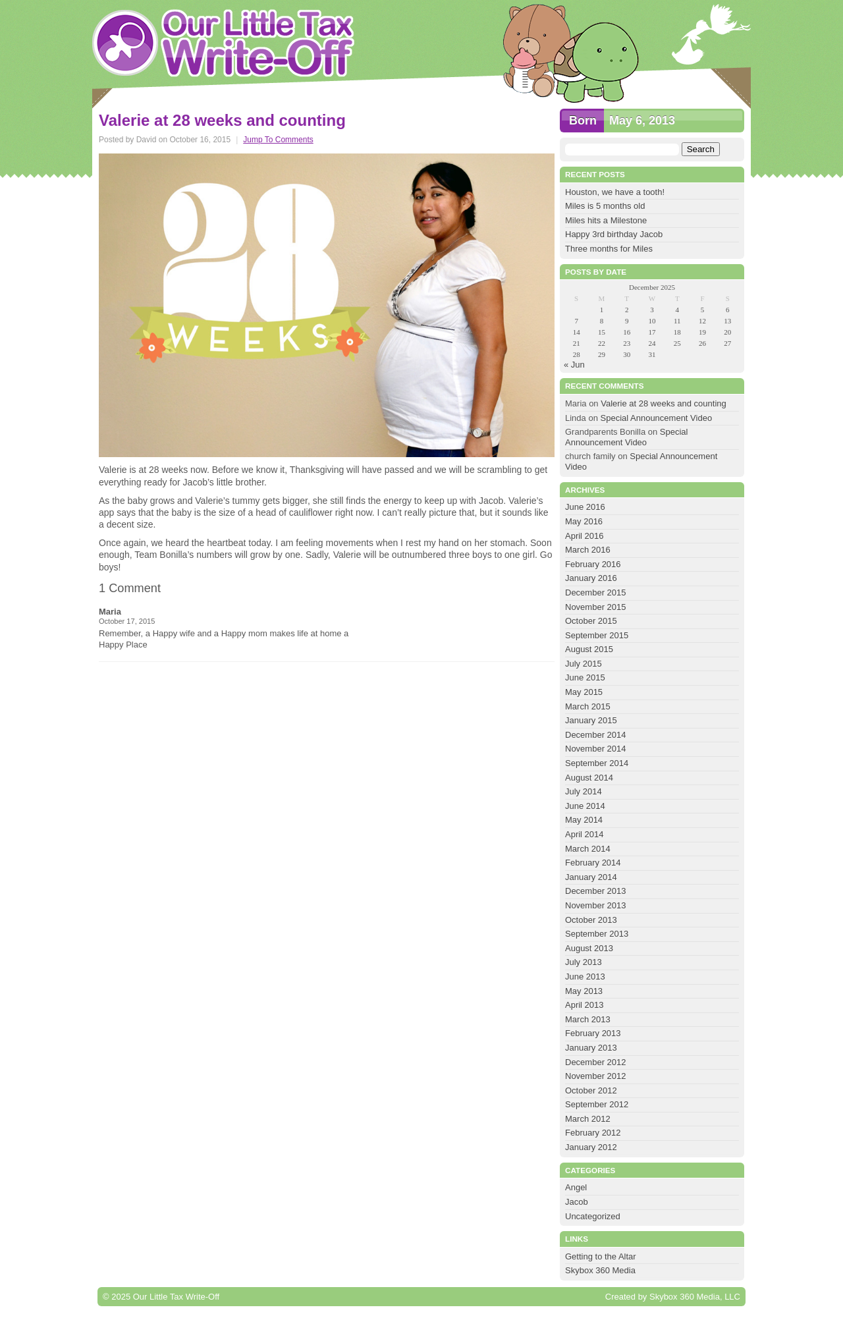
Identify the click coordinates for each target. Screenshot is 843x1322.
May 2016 (584, 521)
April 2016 (584, 536)
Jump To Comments (278, 139)
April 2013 (584, 1005)
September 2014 (596, 763)
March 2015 (588, 706)
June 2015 (585, 677)
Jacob (576, 1202)
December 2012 (595, 1062)
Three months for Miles (609, 249)
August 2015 (589, 649)
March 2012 (588, 1119)
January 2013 (591, 1048)
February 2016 (593, 564)
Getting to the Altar (600, 1256)
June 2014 (585, 806)
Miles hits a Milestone (607, 220)
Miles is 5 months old (605, 206)
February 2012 (593, 1133)
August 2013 (589, 948)
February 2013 (593, 1033)
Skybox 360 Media (600, 1270)
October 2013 (591, 920)
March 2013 (588, 1019)
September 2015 (596, 635)
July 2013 (583, 962)
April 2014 (584, 834)
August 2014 (589, 778)
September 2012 (596, 1104)
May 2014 (584, 820)
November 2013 (595, 905)
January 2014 (591, 877)
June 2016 (585, 507)
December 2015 (595, 592)
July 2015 (583, 664)
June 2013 (585, 976)
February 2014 (593, 863)
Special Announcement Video (657, 418)
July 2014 (583, 791)
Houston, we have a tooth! (615, 192)
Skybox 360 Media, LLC (694, 1297)
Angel (576, 1187)
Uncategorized (592, 1216)
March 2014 (588, 849)
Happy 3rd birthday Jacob (614, 234)
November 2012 (595, 1076)
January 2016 (591, 578)
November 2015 (595, 607)
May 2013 (584, 991)
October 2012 (591, 1090)
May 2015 (584, 692)
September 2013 (596, 934)
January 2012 (591, 1147)
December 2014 (595, 735)
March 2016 (588, 550)
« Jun (574, 365)
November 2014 (595, 749)
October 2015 (591, 621)
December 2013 (595, 891)
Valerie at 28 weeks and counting (663, 403)
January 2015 (591, 720)
